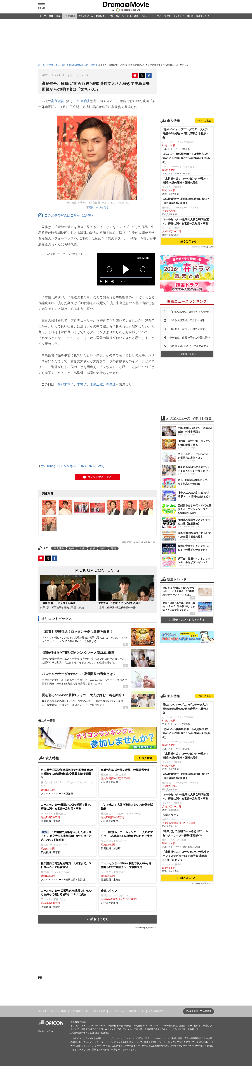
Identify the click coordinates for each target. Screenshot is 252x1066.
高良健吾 (57, 101)
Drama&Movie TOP (78, 65)
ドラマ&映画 (69, 16)
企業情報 (207, 1011)
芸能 (51, 16)
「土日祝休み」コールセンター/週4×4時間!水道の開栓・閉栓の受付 (185, 180)
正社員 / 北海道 (127, 776)
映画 (93, 65)
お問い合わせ (98, 1011)
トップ (43, 16)
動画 (71, 548)
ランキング (178, 16)
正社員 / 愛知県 (127, 812)
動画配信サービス (104, 16)
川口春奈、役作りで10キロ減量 (187, 328)
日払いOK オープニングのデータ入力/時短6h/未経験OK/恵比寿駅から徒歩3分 (185, 133)
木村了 (82, 384)
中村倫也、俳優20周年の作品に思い (189, 337)
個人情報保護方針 (157, 1011)
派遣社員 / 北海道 (67, 812)
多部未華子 (66, 384)
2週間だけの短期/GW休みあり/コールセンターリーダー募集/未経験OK (185, 833)
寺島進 (111, 384)
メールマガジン (116, 1011)
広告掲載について (79, 1011)
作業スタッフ (170, 814)
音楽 (58, 16)
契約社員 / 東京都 (67, 842)
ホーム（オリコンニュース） (52, 65)
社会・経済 (132, 16)
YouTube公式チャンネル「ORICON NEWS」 (73, 466)
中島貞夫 (83, 101)
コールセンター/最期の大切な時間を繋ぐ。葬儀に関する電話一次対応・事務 (185, 221)
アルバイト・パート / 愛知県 (67, 781)
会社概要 (42, 1011)
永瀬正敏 (96, 384)
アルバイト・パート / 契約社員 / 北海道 (67, 871)
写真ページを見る (98, 207)
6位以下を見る (187, 354)
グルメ (144, 16)
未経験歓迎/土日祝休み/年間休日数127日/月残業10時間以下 (185, 201)
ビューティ (155, 16)
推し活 (190, 16)
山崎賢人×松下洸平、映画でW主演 (188, 346)
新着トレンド (202, 16)
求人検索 (147, 758)
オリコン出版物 (58, 1011)
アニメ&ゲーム (85, 16)
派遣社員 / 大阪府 (127, 840)
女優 (82, 548)
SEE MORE (143, 258)
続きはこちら (99, 919)
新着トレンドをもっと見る (187, 619)
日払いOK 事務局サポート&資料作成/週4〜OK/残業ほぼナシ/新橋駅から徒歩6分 (186, 158)
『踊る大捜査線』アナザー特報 (187, 320)
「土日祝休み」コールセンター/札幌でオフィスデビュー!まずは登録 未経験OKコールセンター (185, 855)
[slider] (126, 277)
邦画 (113, 548)
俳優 (92, 548)
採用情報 (193, 1011)
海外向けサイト (136, 1011)
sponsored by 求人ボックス (146, 928)
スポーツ (120, 16)
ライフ (167, 16)
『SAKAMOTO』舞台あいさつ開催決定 (191, 311)
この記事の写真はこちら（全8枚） (66, 215)
